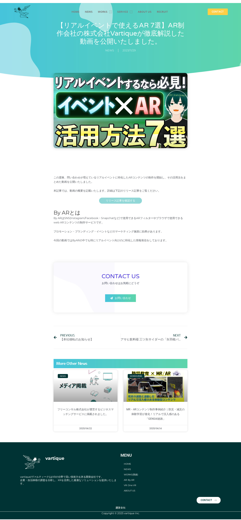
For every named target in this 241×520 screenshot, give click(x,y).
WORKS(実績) (131, 475)
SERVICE (124, 12)
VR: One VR (130, 485)
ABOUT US (144, 12)
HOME (75, 12)
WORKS (105, 12)
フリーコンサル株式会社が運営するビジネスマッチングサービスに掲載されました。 (85, 414)
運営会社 (120, 508)
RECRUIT (162, 12)
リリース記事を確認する (120, 200)
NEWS (89, 12)
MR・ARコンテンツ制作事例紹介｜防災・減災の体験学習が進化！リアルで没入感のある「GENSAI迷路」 (155, 414)
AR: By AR (129, 480)
